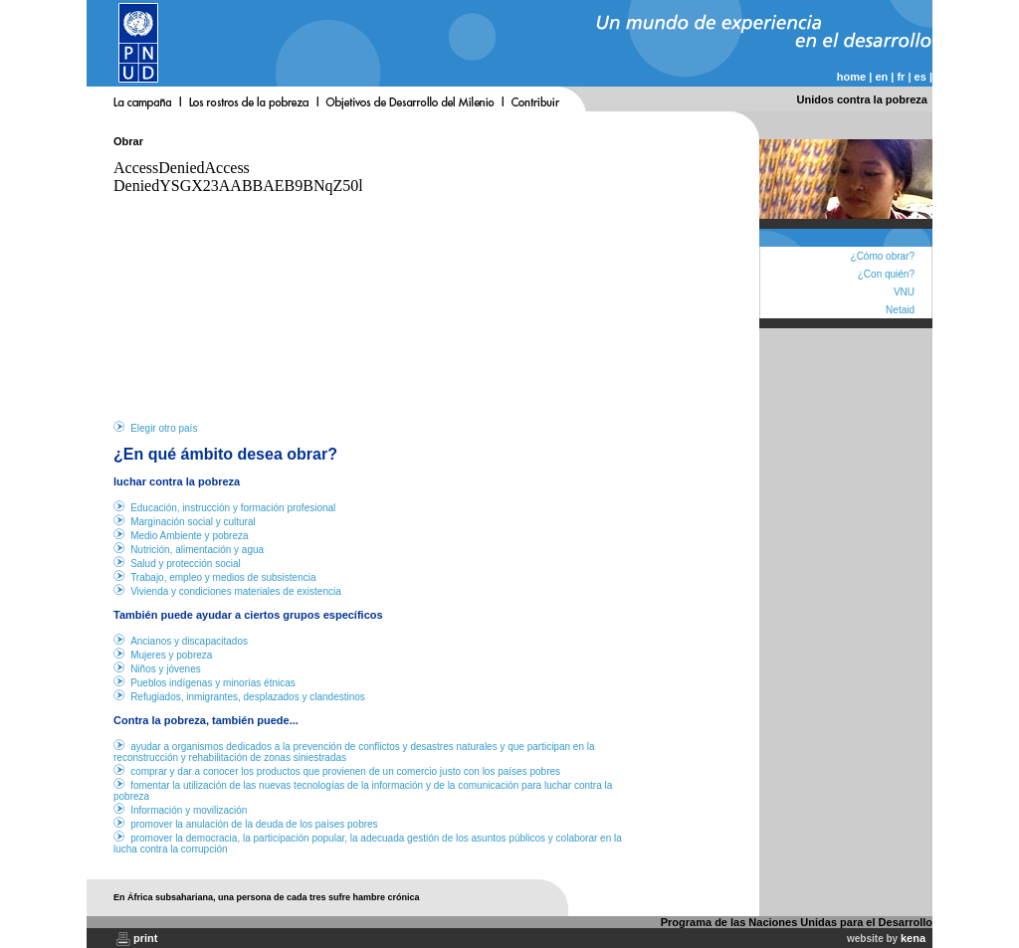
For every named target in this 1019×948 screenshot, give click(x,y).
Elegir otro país (163, 428)
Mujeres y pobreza (171, 655)
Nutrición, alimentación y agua (197, 549)
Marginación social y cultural (193, 521)
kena (913, 938)
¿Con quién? (886, 274)
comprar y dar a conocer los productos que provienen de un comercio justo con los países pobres (345, 771)
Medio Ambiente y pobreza (189, 535)
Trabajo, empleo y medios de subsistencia (222, 577)
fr (901, 77)
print (145, 938)
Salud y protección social (185, 563)
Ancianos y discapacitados (189, 641)
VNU (904, 291)
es (920, 77)
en (881, 77)
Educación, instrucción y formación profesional (232, 507)
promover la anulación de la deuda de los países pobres (254, 824)
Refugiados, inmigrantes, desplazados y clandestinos (247, 696)
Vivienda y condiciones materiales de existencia (235, 591)
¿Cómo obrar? (883, 256)
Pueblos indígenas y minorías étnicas (213, 682)
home (851, 77)
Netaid (900, 309)
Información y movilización (188, 810)
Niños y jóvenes (165, 669)
